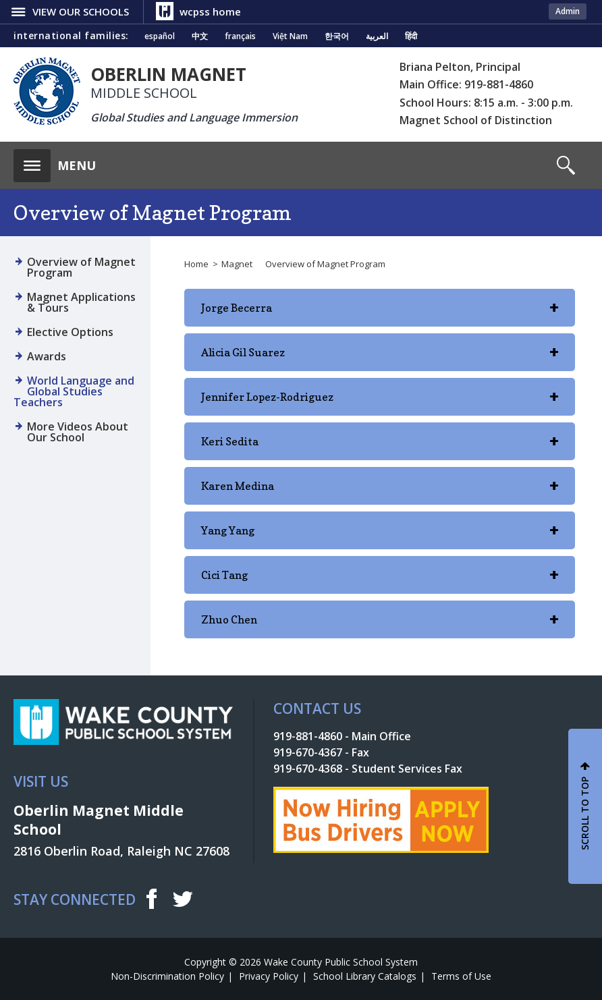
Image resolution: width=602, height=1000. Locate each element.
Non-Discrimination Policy (167, 976)
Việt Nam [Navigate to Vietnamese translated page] (290, 36)
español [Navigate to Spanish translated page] (159, 36)
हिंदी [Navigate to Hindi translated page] (411, 36)
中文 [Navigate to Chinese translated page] (200, 36)
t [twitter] (182, 898)
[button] (54, 162)
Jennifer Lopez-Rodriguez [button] (379, 403)
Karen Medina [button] (379, 492)
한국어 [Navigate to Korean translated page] (337, 36)
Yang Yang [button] (379, 536)
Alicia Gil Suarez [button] (379, 358)
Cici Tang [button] (379, 581)
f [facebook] (151, 899)
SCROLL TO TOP (584, 813)
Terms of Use (461, 976)
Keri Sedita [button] (379, 447)
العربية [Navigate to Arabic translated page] (377, 36)
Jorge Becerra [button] (379, 314)
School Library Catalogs (364, 976)
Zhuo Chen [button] (379, 625)
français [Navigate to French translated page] (240, 36)
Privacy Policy (268, 976)
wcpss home (210, 11)
